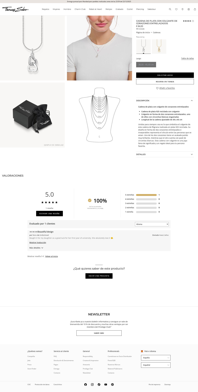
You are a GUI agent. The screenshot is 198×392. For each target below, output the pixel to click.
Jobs (28, 360)
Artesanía (86, 365)
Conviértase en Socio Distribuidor (120, 356)
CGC (29, 384)
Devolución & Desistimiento (64, 360)
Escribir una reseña (49, 214)
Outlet (130, 9)
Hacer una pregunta (99, 276)
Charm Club (80, 9)
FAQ (55, 356)
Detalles (141, 154)
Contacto (57, 373)
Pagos (56, 365)
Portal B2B (111, 360)
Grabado (119, 9)
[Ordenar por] (152, 224)
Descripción (142, 100)
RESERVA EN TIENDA (165, 82)
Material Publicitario (115, 369)
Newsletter (87, 373)
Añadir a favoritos (167, 88)
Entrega (56, 369)
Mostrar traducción (37, 242)
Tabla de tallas (187, 58)
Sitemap (167, 384)
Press (29, 365)
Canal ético (58, 384)
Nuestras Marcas (114, 365)
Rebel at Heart (95, 9)
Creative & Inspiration (90, 360)
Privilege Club (88, 369)
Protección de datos (42, 384)
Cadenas (156, 32)
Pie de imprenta (154, 384)
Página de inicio (143, 32)
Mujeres (56, 9)
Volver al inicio (51, 256)
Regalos (45, 9)
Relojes (109, 9)
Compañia (31, 356)
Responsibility (88, 356)
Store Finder (31, 369)
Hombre (67, 9)
